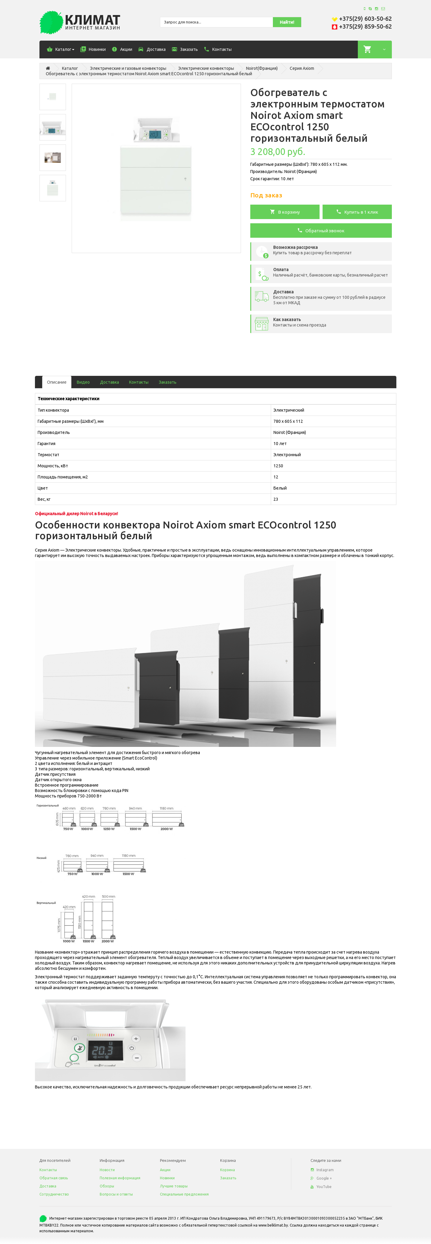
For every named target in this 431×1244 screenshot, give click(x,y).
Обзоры (107, 1186)
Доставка (109, 382)
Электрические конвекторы (206, 68)
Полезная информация (120, 1178)
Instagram (322, 1170)
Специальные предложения (184, 1194)
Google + (321, 1178)
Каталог (70, 68)
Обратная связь (53, 1178)
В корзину (285, 212)
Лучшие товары (174, 1186)
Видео (83, 382)
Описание (57, 382)
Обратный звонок (321, 230)
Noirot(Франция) (262, 68)
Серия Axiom (302, 68)
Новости (107, 1170)
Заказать (167, 382)
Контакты (138, 382)
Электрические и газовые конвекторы (128, 68)
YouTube (321, 1187)
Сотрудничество (54, 1194)
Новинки (167, 1178)
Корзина (227, 1170)
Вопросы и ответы (116, 1194)
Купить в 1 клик (357, 212)
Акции (165, 1170)
